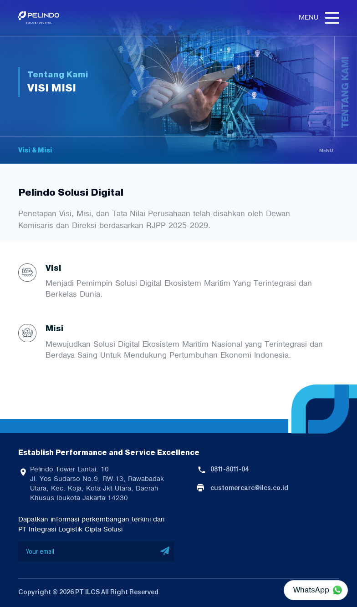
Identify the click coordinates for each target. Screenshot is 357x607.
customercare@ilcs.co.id (249, 488)
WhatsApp (311, 590)
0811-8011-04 (229, 469)
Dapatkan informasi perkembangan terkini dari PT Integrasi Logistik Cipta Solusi (91, 524)
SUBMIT (165, 551)
